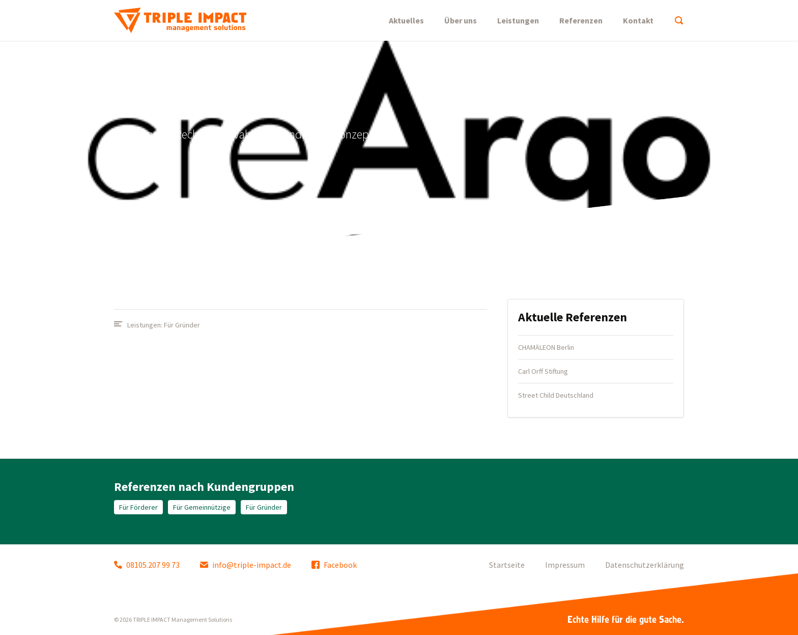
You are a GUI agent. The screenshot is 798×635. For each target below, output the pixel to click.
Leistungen (518, 20)
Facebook (334, 565)
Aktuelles (406, 20)
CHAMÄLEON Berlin (546, 347)
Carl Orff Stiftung (543, 371)
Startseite (507, 565)
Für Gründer (182, 324)
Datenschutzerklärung (644, 565)
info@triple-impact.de (245, 565)
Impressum (565, 565)
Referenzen (581, 20)
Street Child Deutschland (555, 395)
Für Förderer (138, 507)
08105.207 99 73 (147, 565)
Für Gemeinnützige (202, 507)
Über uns (460, 20)
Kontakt (638, 20)
